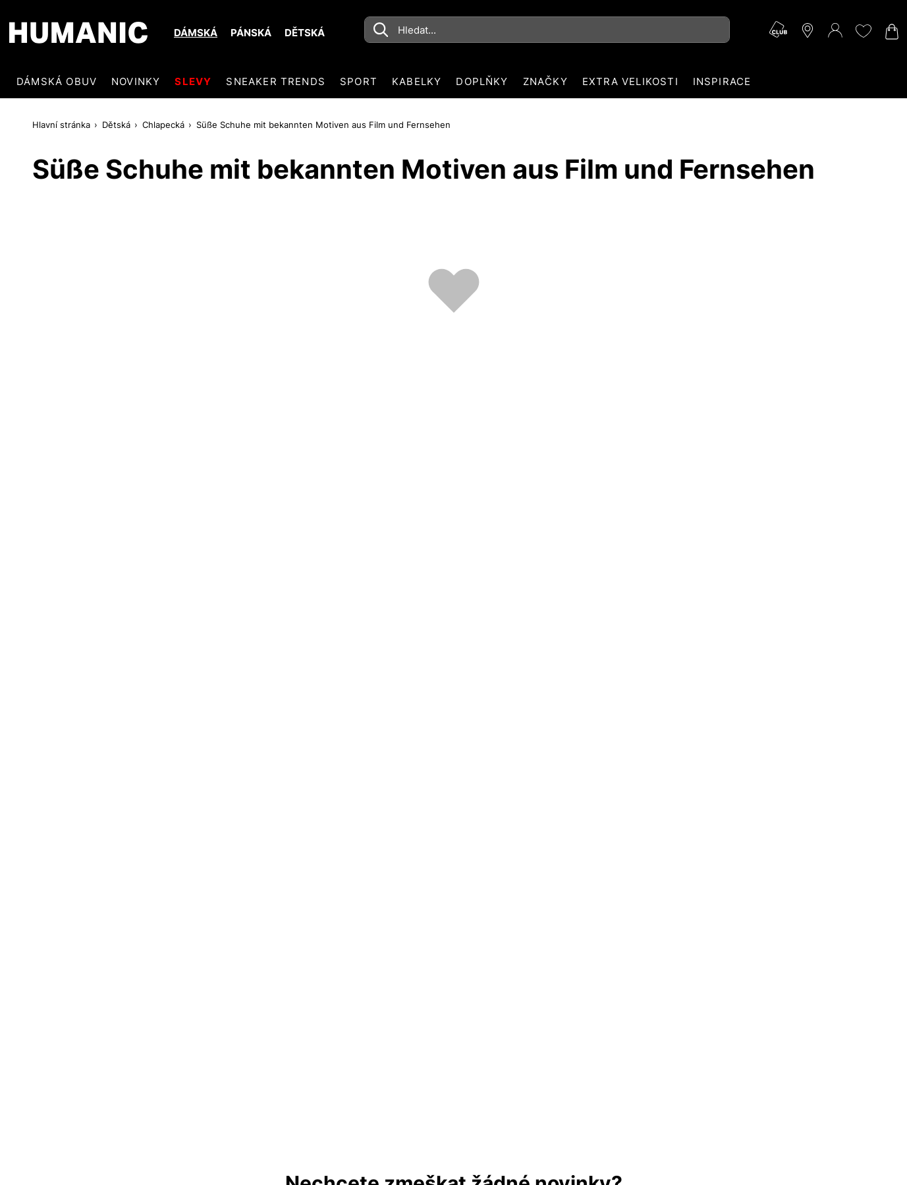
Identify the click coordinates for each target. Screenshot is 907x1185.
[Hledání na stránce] (547, 29)
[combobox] (547, 29)
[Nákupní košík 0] (890, 31)
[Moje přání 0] (863, 31)
